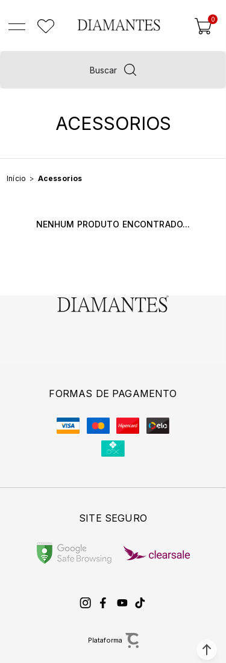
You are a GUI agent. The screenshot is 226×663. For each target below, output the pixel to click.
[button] (206, 650)
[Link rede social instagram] (86, 603)
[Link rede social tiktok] (140, 603)
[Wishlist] (45, 26)
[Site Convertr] (113, 641)
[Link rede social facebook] (104, 603)
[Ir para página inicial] (16, 178)
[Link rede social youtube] (122, 603)
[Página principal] (119, 24)
